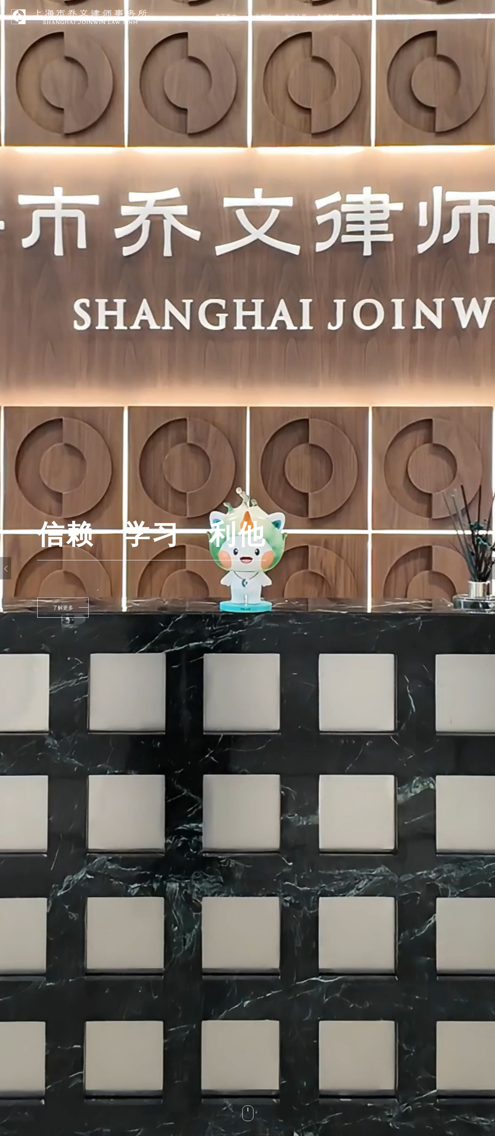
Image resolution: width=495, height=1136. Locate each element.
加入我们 (396, 16)
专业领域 (260, 16)
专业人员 (295, 16)
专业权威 (328, 16)
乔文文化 (362, 16)
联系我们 (432, 16)
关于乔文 (226, 16)
